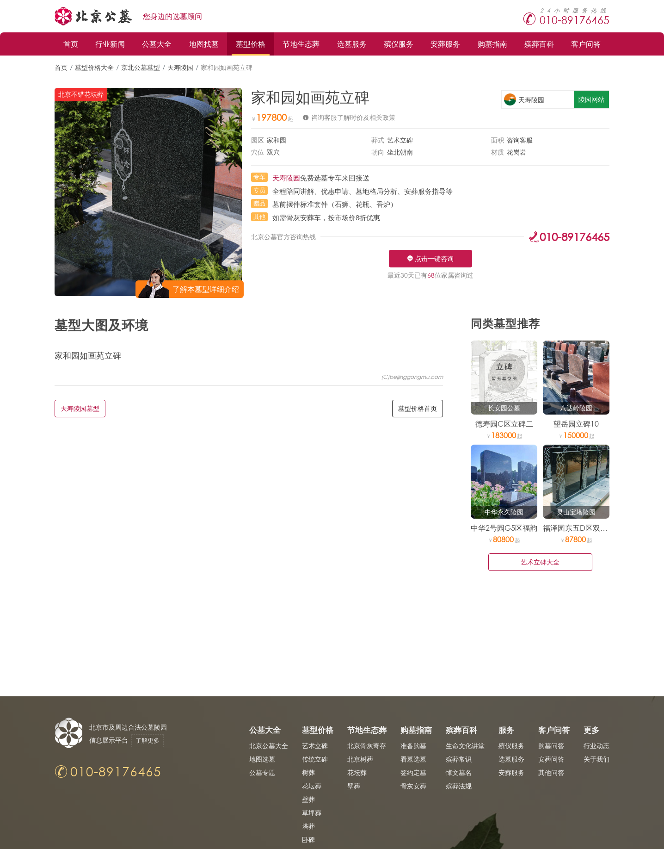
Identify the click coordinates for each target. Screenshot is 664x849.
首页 (70, 44)
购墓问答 (551, 745)
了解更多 (148, 740)
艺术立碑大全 (540, 562)
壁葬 (308, 799)
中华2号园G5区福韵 (504, 528)
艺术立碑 (315, 745)
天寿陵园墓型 (80, 408)
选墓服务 (352, 44)
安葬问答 (551, 759)
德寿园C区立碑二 (504, 423)
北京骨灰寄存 (366, 745)
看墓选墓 (413, 759)
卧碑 (308, 839)
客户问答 (586, 44)
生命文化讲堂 (465, 745)
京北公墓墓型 (140, 67)
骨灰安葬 (413, 785)
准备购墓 (413, 745)
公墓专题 (262, 772)
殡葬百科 (539, 44)
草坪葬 (311, 812)
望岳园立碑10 (576, 423)
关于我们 (596, 759)
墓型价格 (250, 44)
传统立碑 (315, 759)
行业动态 (596, 745)
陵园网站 (591, 99)
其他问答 (551, 772)
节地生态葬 (301, 44)
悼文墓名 (459, 772)
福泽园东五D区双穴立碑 (582, 528)
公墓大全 (157, 44)
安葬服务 (445, 44)
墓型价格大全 (94, 67)
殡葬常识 (459, 759)
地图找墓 (204, 44)
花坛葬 (311, 785)
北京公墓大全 (268, 745)
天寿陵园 (180, 67)
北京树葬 (360, 759)
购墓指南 (492, 44)
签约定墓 (413, 772)
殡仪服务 (398, 44)
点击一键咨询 (434, 258)
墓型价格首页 (417, 408)
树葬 (308, 772)
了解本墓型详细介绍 (205, 289)
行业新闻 (110, 44)
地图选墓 (262, 759)
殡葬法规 (459, 785)
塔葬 (308, 826)
